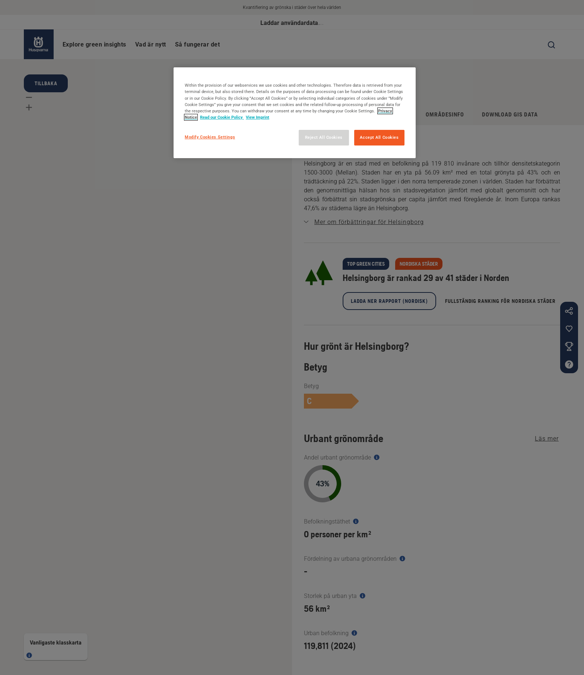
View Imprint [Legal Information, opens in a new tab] (257, 117)
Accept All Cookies (379, 137)
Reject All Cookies (324, 137)
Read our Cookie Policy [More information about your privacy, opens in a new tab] (222, 117)
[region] (295, 112)
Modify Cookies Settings (210, 137)
